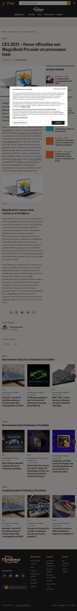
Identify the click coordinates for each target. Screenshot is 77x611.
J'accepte (58, 122)
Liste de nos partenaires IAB (19, 117)
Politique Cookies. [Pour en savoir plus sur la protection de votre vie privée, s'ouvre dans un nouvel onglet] (26, 107)
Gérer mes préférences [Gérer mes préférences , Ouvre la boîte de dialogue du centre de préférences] (20, 122)
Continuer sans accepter (59, 88)
